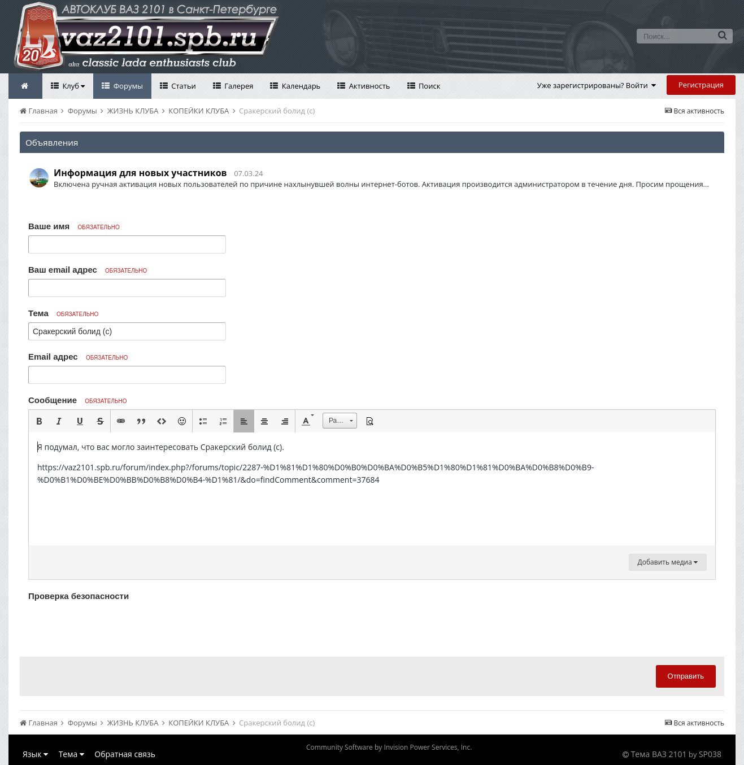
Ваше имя (74, 226)
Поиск (429, 86)
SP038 (710, 754)
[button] (39, 421)
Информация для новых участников (140, 173)
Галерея (238, 86)
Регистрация (701, 85)
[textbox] (372, 488)
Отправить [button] (686, 676)
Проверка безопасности (78, 596)
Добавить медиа (668, 562)
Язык (35, 754)
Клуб (72, 86)
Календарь (300, 86)
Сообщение (77, 400)
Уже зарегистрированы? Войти (596, 85)
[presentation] (114, 626)
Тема (63, 313)
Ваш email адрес (87, 269)
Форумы (127, 86)
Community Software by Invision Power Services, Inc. (389, 747)
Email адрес (78, 356)
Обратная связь (124, 754)
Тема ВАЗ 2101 (659, 754)
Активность (368, 86)
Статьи (182, 86)
